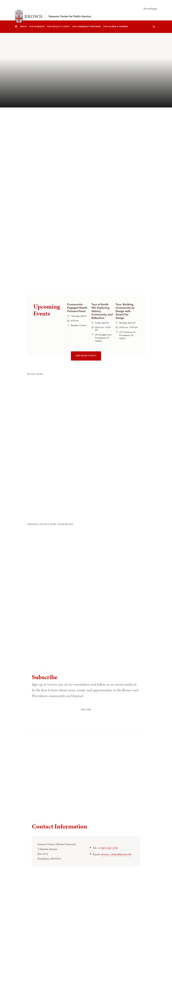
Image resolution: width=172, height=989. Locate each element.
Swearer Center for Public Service (70, 10)
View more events (86, 356)
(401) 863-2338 (109, 848)
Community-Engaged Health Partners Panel (77, 308)
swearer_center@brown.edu (116, 854)
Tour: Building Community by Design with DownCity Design (125, 311)
